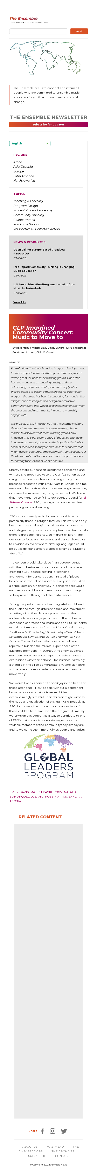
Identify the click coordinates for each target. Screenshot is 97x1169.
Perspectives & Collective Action (36, 229)
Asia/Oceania (23, 167)
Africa (17, 162)
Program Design (25, 206)
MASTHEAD (55, 1146)
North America (24, 181)
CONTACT (62, 1155)
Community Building (28, 215)
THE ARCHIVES (63, 1151)
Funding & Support (27, 224)
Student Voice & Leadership (33, 210)
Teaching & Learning (28, 201)
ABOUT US (29, 1146)
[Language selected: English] (29, 143)
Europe (18, 171)
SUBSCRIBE (37, 1155)
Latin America (23, 176)
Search (79, 31)
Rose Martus (56, 796)
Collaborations (24, 220)
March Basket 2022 (46, 792)
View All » (19, 302)
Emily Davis (19, 792)
